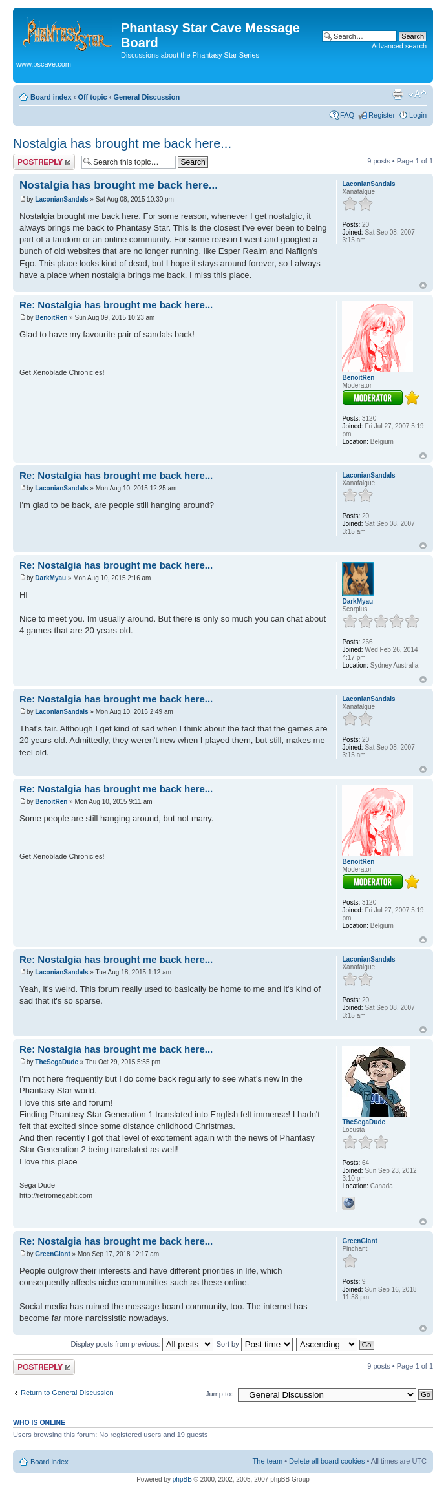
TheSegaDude (56, 1062)
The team (267, 1461)
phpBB (182, 1479)
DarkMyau (50, 578)
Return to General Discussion (67, 1392)
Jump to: (219, 1394)
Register (381, 115)
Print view (397, 94)
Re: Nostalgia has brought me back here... (116, 304)
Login (418, 115)
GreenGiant (52, 1253)
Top (423, 285)
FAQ (347, 115)
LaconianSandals (61, 199)
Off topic (92, 97)
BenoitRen (51, 317)
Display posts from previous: (142, 1344)
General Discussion (146, 97)
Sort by (255, 1344)
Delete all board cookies (327, 1461)
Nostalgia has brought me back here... (122, 143)
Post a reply (44, 162)
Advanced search (399, 46)
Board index (51, 97)
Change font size (417, 94)
